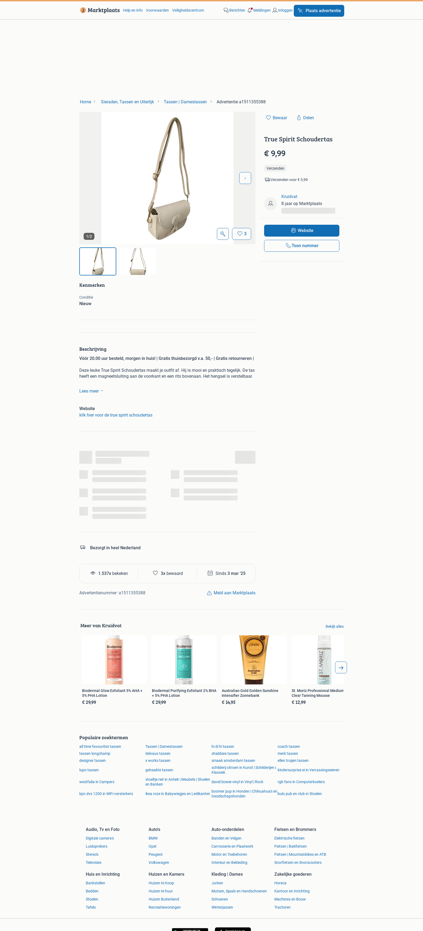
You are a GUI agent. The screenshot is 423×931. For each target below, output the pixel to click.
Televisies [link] (93, 862)
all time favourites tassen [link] (100, 746)
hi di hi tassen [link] (223, 746)
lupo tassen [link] (89, 770)
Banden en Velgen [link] (226, 838)
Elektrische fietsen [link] (289, 838)
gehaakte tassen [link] (159, 770)
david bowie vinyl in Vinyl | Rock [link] (237, 782)
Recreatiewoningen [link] (165, 907)
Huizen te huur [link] (161, 891)
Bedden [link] (92, 891)
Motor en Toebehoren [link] (229, 854)
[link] (99, 10)
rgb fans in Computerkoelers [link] (301, 782)
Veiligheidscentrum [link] (188, 10)
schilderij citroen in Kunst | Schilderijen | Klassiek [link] (244, 770)
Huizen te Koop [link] (161, 883)
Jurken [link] (217, 883)
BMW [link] (153, 838)
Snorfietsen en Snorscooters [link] (298, 862)
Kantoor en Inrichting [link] (292, 891)
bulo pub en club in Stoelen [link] (300, 794)
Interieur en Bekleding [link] (229, 862)
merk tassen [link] (288, 753)
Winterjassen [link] (222, 907)
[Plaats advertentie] (319, 11)
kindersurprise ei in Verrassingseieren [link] (308, 770)
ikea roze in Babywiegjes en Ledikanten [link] (177, 794)
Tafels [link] (91, 907)
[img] (98, 261)
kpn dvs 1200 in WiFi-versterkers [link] (106, 794)
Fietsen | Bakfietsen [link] (290, 846)
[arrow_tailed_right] (341, 667)
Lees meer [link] (92, 390)
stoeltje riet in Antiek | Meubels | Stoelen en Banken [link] (177, 781)
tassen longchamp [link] (94, 753)
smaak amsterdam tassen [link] (233, 760)
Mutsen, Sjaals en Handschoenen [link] (239, 891)
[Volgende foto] (245, 178)
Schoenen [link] (220, 899)
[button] (258, 10)
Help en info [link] (133, 10)
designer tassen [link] (92, 760)
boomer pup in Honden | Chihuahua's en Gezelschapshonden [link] (244, 793)
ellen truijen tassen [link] (293, 760)
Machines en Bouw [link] (290, 899)
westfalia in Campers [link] (96, 782)
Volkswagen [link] (159, 862)
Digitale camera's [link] (100, 838)
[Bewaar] (241, 234)
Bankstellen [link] (95, 883)
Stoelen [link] (92, 899)
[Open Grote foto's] (223, 234)
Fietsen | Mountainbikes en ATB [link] (300, 854)
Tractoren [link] (282, 907)
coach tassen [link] (289, 746)
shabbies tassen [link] (225, 753)
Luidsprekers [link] (96, 846)
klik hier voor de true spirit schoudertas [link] (115, 415)
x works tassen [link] (157, 760)
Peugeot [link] (156, 854)
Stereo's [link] (92, 854)
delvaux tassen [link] (157, 753)
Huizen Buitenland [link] (164, 899)
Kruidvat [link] (289, 196)
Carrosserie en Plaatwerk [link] (232, 846)
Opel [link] (152, 846)
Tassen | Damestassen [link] (164, 746)
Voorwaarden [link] (157, 10)
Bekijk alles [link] (335, 626)
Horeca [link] (280, 883)
